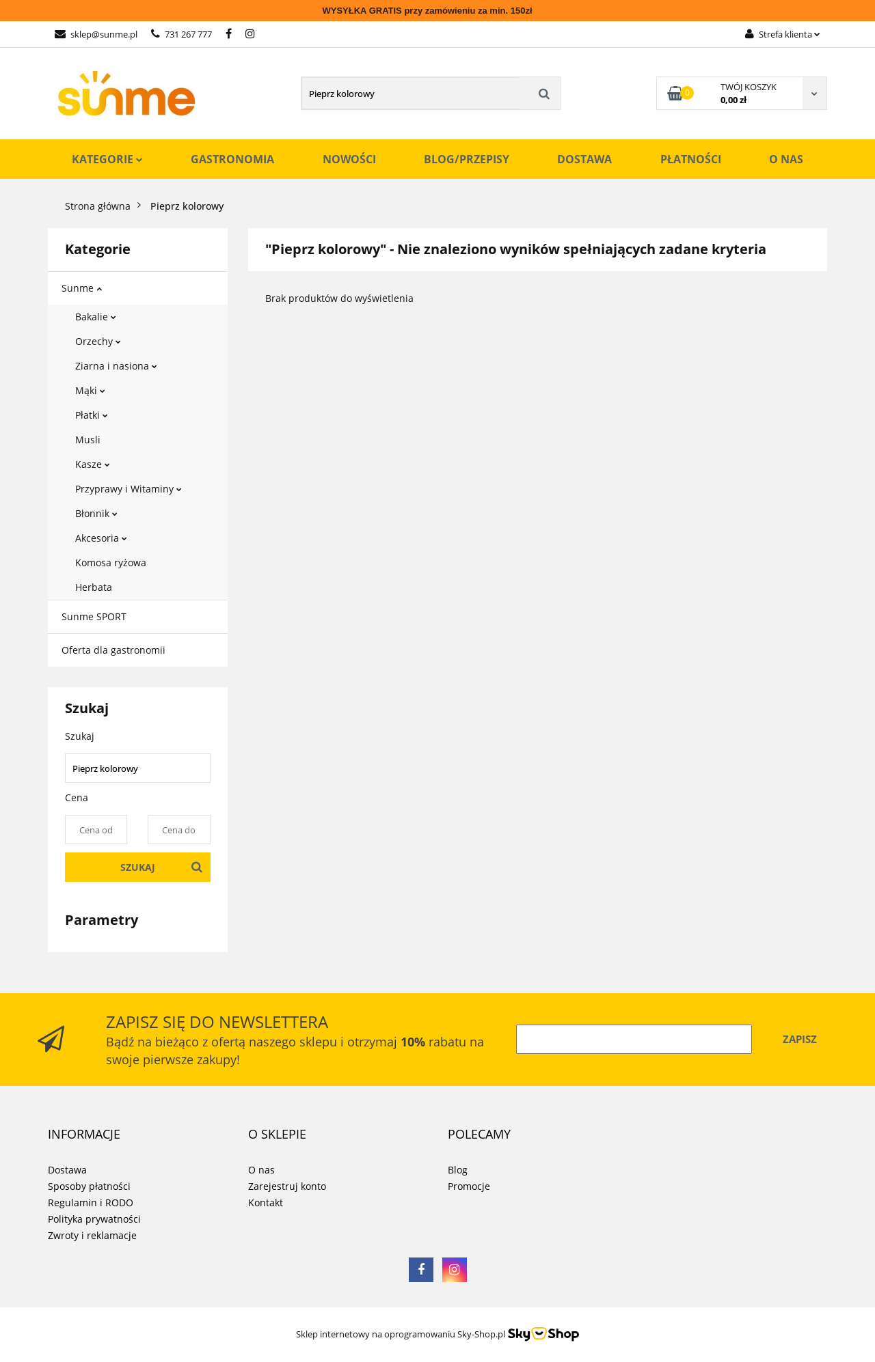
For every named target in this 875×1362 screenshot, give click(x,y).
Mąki (90, 390)
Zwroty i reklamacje (92, 1235)
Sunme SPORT (94, 616)
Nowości (349, 159)
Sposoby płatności (89, 1186)
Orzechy (98, 341)
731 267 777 (181, 34)
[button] (84, 1135)
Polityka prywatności (94, 1218)
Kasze (92, 464)
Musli (87, 439)
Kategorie (107, 159)
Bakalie (95, 316)
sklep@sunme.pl (96, 34)
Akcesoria (101, 537)
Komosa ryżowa (110, 562)
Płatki (91, 414)
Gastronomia (232, 159)
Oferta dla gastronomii (113, 649)
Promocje (469, 1186)
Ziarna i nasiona (116, 365)
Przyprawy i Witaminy (128, 488)
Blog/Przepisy (466, 159)
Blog (458, 1169)
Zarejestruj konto (287, 1186)
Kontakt (265, 1202)
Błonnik (96, 513)
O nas (786, 159)
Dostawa (584, 159)
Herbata (93, 587)
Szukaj (137, 867)
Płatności (690, 159)
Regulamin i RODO (90, 1202)
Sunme (82, 287)
